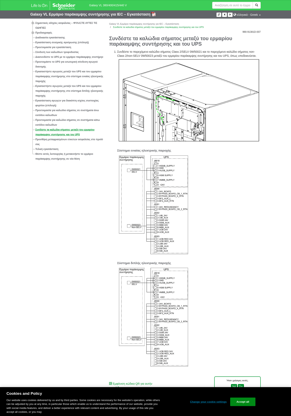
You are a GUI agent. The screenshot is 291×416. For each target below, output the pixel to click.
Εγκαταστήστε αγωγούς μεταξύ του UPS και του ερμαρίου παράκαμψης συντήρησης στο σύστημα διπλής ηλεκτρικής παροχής (69, 91)
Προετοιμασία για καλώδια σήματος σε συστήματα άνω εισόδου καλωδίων (67, 113)
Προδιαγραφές (43, 32)
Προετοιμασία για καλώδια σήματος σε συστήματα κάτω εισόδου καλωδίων (67, 122)
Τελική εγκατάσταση (46, 149)
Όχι (241, 386)
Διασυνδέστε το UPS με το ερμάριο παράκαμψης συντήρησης (70, 57)
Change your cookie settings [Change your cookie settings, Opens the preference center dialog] (208, 401)
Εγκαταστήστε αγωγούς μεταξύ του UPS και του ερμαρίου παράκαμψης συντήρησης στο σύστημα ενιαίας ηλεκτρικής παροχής (69, 76)
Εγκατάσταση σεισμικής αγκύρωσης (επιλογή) (62, 42)
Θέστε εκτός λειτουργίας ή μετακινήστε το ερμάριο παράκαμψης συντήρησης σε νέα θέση (64, 156)
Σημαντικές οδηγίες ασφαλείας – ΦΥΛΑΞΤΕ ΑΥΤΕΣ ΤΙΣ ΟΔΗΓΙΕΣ (66, 25)
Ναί (234, 386)
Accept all (242, 401)
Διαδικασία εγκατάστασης (50, 37)
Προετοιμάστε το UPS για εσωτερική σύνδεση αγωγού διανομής (66, 64)
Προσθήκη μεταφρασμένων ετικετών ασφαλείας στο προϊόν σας (69, 142)
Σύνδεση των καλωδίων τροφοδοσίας (57, 52)
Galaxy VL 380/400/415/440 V (108, 5)
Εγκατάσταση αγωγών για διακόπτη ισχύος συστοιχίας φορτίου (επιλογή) (67, 103)
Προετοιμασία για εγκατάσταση (53, 47)
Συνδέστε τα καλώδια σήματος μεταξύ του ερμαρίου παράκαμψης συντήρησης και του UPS (64, 132)
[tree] (66, 91)
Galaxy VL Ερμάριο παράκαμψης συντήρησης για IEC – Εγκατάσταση (90, 14)
